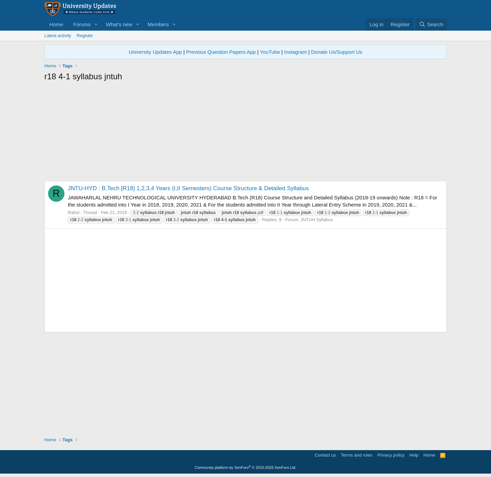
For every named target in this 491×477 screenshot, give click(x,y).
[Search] (431, 24)
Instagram (295, 52)
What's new (119, 24)
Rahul (73, 212)
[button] (96, 24)
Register (85, 35)
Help (414, 455)
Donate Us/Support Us (336, 52)
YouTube (270, 52)
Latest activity (57, 35)
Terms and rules (356, 455)
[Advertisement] (245, 133)
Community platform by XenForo (245, 467)
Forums (82, 24)
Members (158, 24)
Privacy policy (390, 455)
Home (56, 24)
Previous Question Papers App (221, 52)
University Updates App (155, 52)
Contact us (325, 455)
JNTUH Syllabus (316, 219)
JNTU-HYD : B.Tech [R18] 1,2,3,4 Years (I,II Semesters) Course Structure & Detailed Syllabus (188, 188)
